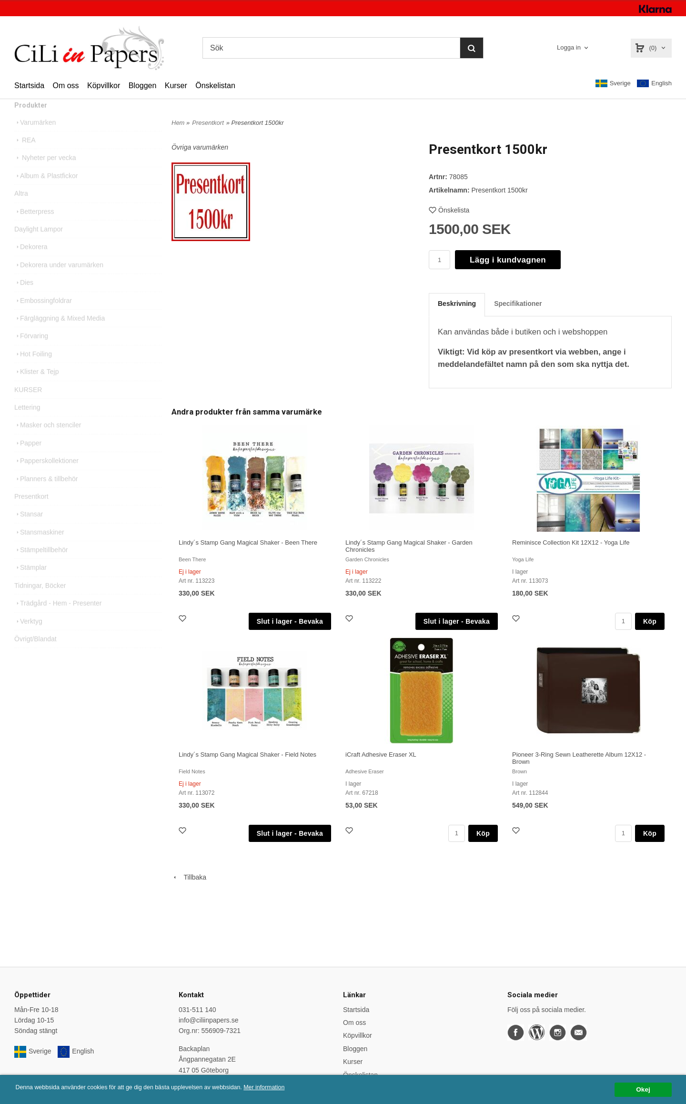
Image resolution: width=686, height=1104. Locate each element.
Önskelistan (215, 85)
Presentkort (31, 513)
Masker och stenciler (47, 442)
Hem (178, 122)
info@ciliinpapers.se (209, 1020)
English (654, 84)
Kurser (176, 85)
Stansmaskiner (39, 549)
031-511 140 (197, 1009)
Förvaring (31, 352)
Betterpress (34, 228)
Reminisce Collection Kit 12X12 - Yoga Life (570, 542)
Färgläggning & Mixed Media (59, 335)
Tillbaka (189, 877)
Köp (649, 621)
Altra (21, 210)
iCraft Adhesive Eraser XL (380, 754)
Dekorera (31, 263)
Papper (27, 460)
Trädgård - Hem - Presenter (57, 620)
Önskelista (449, 210)
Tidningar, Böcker (40, 602)
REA (25, 157)
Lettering (27, 424)
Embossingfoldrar (43, 317)
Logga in (569, 47)
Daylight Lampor (38, 246)
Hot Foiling (33, 371)
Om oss (65, 85)
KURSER (28, 406)
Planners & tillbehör (46, 495)
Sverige (613, 83)
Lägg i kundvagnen (508, 259)
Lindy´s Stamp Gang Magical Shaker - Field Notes (247, 754)
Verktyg (28, 638)
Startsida (29, 85)
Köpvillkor (103, 85)
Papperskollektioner (46, 477)
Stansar (28, 531)
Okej (643, 1089)
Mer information (288, 1087)
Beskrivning (457, 303)
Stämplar (30, 584)
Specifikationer (518, 303)
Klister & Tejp (36, 388)
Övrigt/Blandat (35, 655)
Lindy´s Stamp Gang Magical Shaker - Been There (248, 542)
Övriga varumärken (200, 147)
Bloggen (143, 85)
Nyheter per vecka (45, 174)
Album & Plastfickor (46, 192)
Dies (23, 299)
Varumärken (35, 139)
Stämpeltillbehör (41, 566)
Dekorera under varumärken (58, 281)
